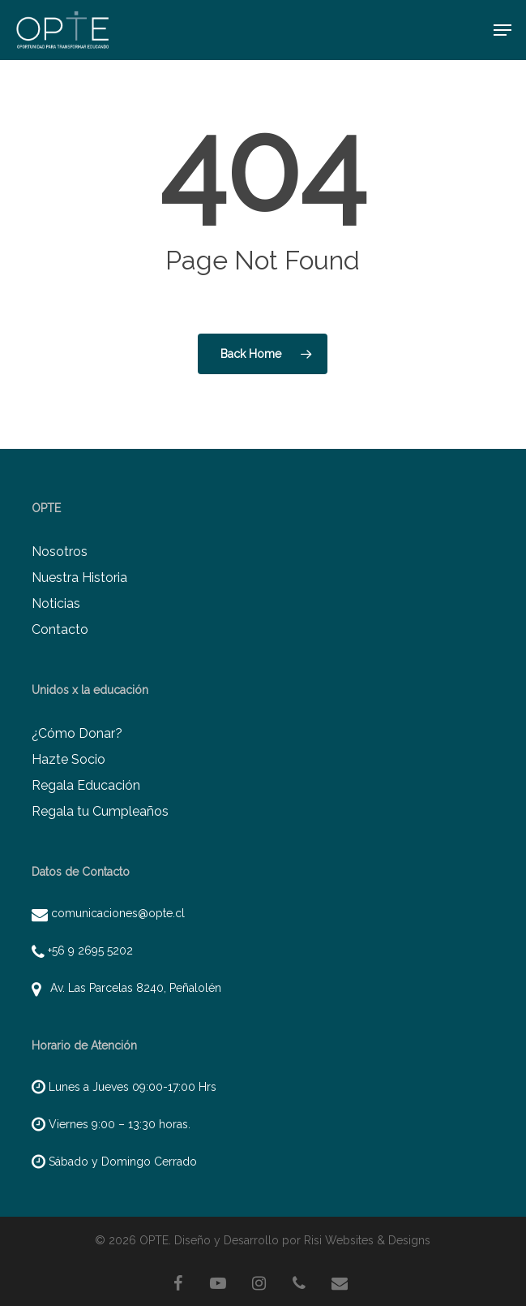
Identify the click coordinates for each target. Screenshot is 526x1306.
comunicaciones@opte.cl (118, 913)
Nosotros (60, 551)
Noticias (56, 603)
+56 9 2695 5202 (90, 950)
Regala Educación (86, 785)
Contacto (60, 629)
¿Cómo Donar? (77, 733)
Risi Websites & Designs (367, 1240)
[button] (502, 30)
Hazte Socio (68, 759)
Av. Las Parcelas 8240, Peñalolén (132, 987)
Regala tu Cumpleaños (100, 811)
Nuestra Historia (79, 577)
